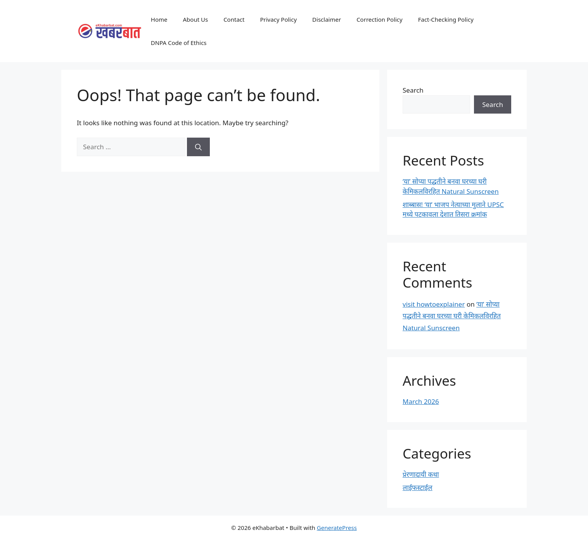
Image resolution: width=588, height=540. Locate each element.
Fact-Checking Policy (446, 19)
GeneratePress (337, 527)
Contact (233, 19)
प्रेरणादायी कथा (421, 474)
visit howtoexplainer (434, 304)
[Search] (198, 147)
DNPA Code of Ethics (179, 43)
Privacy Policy (278, 19)
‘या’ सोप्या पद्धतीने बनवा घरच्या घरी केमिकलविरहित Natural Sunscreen (452, 316)
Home (159, 19)
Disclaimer (326, 19)
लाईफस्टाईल (417, 487)
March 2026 (421, 401)
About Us (195, 19)
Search (413, 90)
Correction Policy (379, 19)
